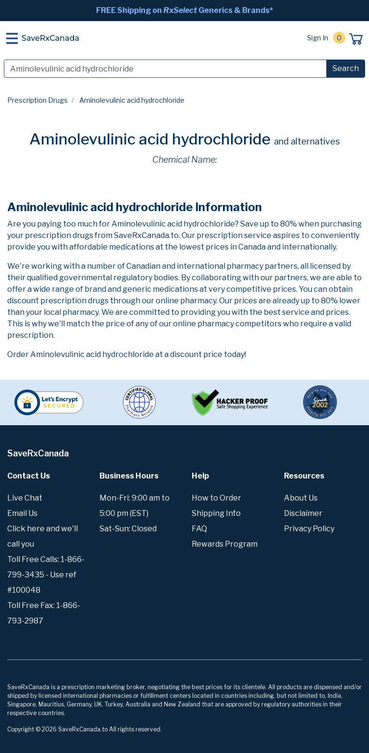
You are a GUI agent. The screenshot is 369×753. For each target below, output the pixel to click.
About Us (301, 497)
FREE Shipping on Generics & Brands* (184, 10)
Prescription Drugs (37, 100)
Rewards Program (225, 544)
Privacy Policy (309, 528)
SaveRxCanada (50, 38)
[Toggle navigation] (12, 38)
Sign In (317, 38)
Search (345, 68)
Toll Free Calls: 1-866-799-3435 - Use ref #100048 (46, 575)
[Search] (165, 69)
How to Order (216, 497)
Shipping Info (216, 513)
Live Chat (24, 497)
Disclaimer (303, 513)
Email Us (22, 513)
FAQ (199, 528)
